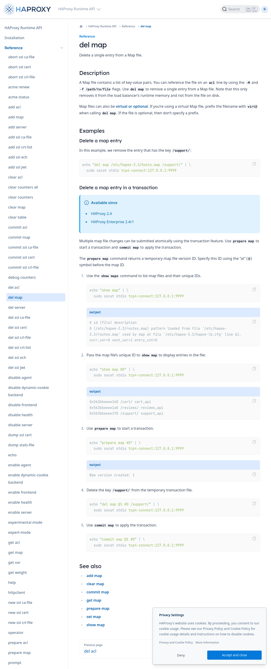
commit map (98, 592)
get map (94, 600)
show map (96, 624)
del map (146, 26)
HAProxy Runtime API (102, 26)
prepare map (98, 608)
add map (94, 575)
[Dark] (264, 9)
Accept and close (234, 655)
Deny (181, 655)
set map (94, 616)
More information (207, 642)
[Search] (240, 9)
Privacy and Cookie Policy (176, 642)
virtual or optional (132, 106)
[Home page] (28, 9)
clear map (95, 583)
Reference (128, 26)
